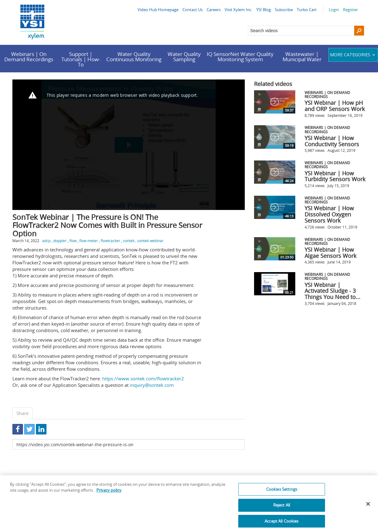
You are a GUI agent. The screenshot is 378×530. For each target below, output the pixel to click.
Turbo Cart (307, 9)
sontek (128, 240)
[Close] (368, 508)
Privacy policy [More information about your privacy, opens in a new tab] (108, 495)
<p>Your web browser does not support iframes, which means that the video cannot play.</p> (128, 144)
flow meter (88, 240)
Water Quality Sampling (184, 56)
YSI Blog (263, 9)
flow (73, 240)
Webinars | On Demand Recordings (28, 56)
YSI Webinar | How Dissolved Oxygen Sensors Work (329, 214)
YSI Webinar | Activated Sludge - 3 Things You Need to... (332, 291)
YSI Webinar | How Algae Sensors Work (330, 252)
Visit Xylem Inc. (238, 9)
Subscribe (284, 9)
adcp (46, 240)
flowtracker (110, 240)
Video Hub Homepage (158, 9)
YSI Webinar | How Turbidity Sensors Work (335, 176)
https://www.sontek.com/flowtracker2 (143, 378)
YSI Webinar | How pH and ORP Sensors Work (335, 106)
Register (350, 9)
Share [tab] (22, 413)
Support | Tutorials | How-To (80, 59)
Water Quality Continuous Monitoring (133, 56)
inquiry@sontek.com (152, 385)
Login (334, 9)
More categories (353, 55)
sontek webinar (150, 240)
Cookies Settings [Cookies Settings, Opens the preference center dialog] (281, 494)
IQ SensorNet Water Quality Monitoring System (240, 56)
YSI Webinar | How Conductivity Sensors (332, 141)
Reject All (281, 510)
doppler (60, 240)
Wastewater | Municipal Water (302, 56)
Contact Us (192, 9)
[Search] (359, 31)
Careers (214, 9)
